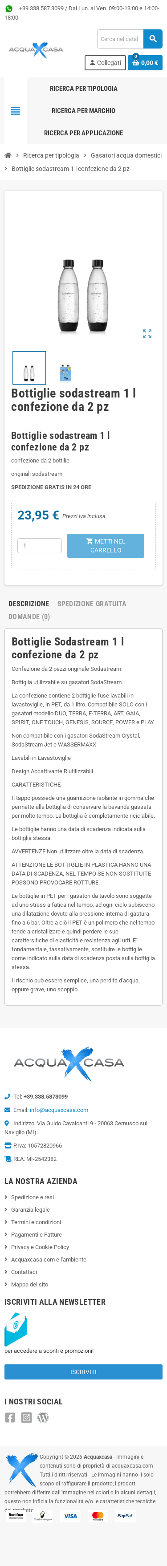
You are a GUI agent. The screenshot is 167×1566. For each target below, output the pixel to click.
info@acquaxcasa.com (59, 1110)
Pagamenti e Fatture (36, 1234)
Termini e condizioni (36, 1222)
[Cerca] (129, 39)
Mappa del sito (29, 1284)
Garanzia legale (30, 1209)
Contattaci (24, 1272)
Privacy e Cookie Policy (40, 1247)
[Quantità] (39, 545)
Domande (29, 617)
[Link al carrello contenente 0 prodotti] (145, 62)
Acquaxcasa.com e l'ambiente (48, 1259)
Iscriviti (83, 1371)
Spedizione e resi (32, 1197)
